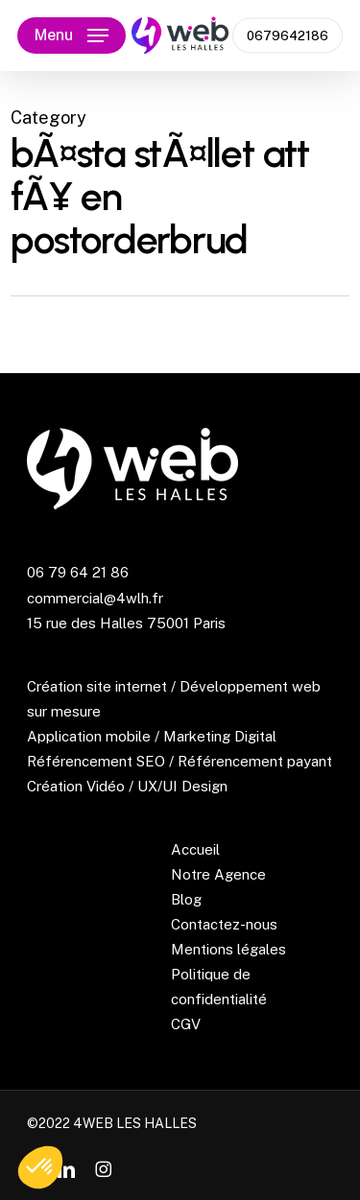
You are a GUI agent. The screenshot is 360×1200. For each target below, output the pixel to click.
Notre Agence (218, 874)
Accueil (195, 849)
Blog (186, 899)
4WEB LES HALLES (135, 1123)
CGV (186, 1024)
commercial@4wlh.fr (95, 598)
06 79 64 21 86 (78, 572)
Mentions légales (228, 949)
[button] (71, 35)
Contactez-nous (224, 924)
